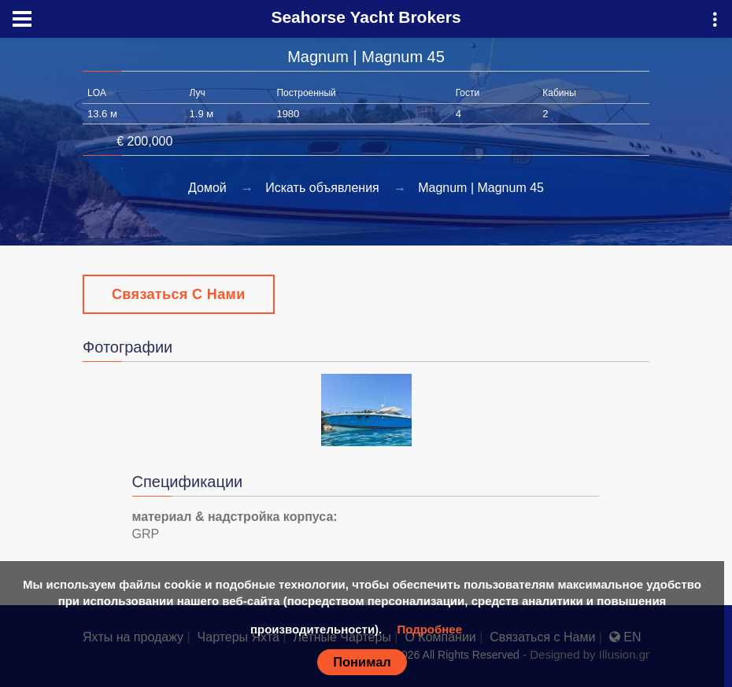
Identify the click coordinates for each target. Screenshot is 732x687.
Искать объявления (322, 187)
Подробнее (429, 629)
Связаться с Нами (179, 294)
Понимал (362, 662)
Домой (207, 187)
